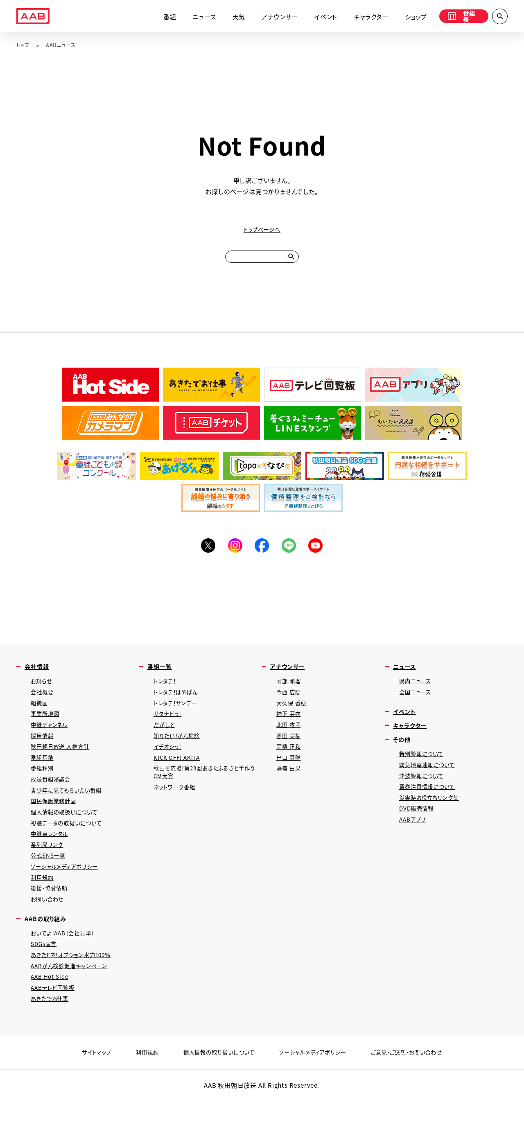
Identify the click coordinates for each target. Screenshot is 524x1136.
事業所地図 (47, 726)
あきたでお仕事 (52, 1035)
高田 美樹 (290, 750)
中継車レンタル (52, 857)
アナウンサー (273, 17)
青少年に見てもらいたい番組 (71, 809)
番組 (163, 17)
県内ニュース (417, 691)
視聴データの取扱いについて (71, 845)
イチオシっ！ (170, 762)
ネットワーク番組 (177, 806)
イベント (319, 17)
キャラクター (364, 17)
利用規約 (43, 904)
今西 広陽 (290, 702)
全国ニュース (417, 702)
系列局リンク (49, 869)
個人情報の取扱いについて (68, 833)
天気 (232, 17)
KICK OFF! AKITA (179, 774)
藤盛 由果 (290, 785)
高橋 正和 (290, 762)
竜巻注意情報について (430, 803)
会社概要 (43, 702)
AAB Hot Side (51, 1011)
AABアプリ (414, 839)
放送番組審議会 (53, 797)
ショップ (409, 17)
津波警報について (424, 791)
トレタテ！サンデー (179, 714)
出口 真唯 (290, 774)
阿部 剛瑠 (290, 691)
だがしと (166, 738)
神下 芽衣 (290, 726)
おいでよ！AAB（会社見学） (67, 964)
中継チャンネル (52, 738)
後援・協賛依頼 (52, 916)
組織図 (40, 714)
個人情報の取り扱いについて (213, 1089)
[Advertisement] (262, 603)
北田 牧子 (290, 738)
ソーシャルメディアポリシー (68, 892)
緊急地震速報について (430, 779)
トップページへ (262, 230)
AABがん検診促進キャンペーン (74, 999)
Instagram (233, 552)
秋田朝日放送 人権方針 (64, 762)
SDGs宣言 (45, 975)
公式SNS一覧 (50, 880)
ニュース (197, 17)
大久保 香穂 (293, 714)
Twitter (204, 552)
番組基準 (43, 774)
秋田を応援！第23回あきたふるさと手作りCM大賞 (205, 790)
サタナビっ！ (170, 726)
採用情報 (43, 750)
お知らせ (43, 691)
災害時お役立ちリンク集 (432, 815)
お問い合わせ (49, 928)
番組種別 (43, 785)
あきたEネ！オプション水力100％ (76, 987)
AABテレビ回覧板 (55, 1023)
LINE (290, 552)
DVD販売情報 (418, 827)
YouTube (319, 552)
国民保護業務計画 (56, 821)
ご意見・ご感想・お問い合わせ (419, 1089)
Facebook (262, 552)
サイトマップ (81, 1089)
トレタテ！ (167, 691)
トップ (24, 45)
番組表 (459, 17)
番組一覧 (161, 675)
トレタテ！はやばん (179, 702)
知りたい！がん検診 (180, 750)
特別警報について (424, 767)
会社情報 (38, 675)
